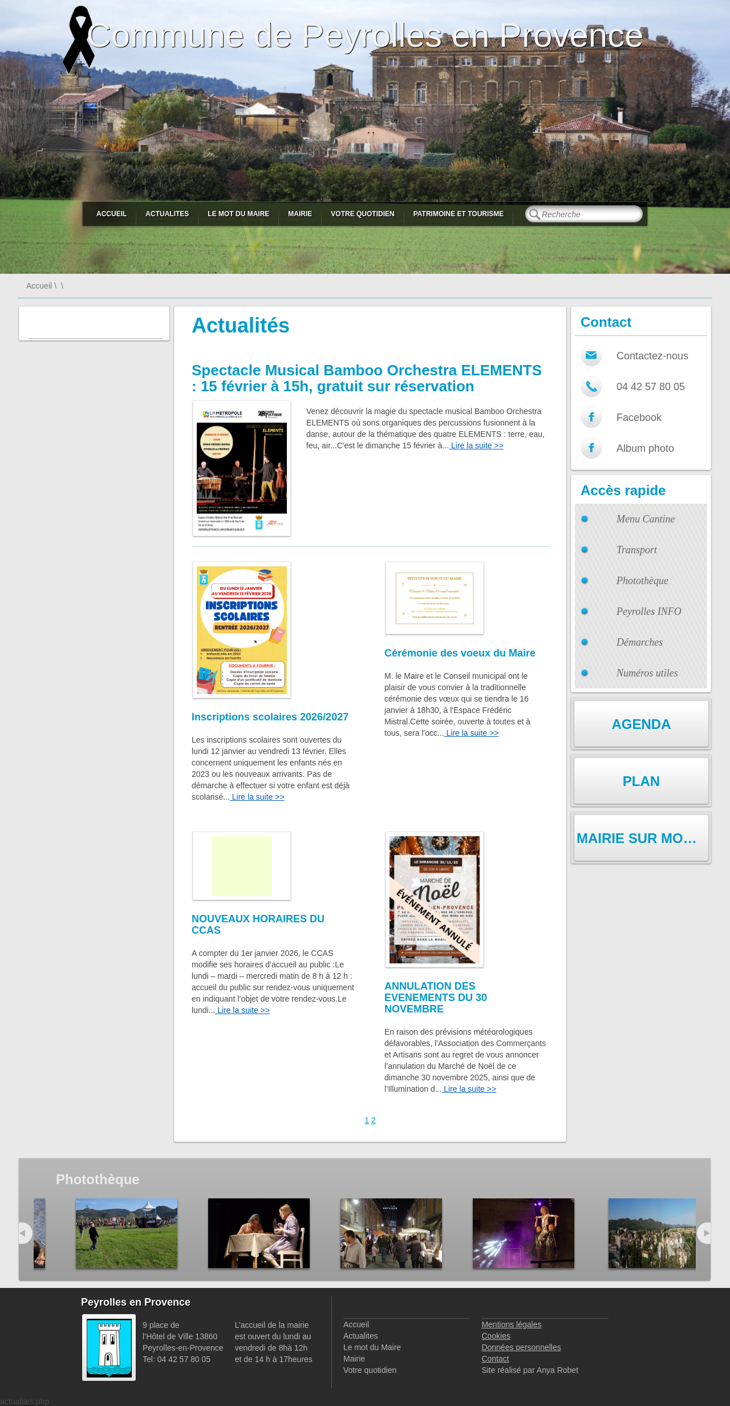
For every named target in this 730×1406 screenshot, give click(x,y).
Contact (495, 1358)
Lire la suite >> (476, 445)
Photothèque (642, 580)
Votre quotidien (362, 214)
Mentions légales (511, 1324)
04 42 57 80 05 (651, 386)
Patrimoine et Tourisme (458, 214)
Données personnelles (521, 1347)
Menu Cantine (646, 519)
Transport (637, 550)
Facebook (639, 417)
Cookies (495, 1335)
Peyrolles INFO (649, 611)
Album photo (645, 448)
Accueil (111, 214)
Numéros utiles (647, 673)
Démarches (640, 642)
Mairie (300, 214)
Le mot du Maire (238, 214)
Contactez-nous (652, 356)
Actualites (167, 214)
